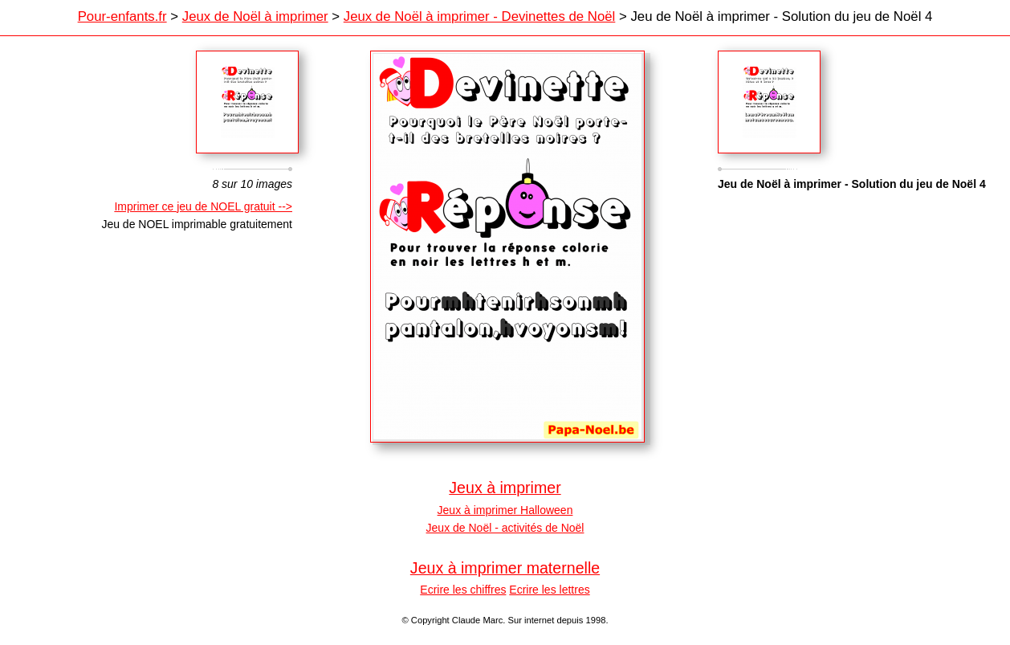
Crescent (247, 102)
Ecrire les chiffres (463, 589)
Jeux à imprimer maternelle (505, 568)
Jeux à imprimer (504, 487)
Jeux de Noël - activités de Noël (505, 527)
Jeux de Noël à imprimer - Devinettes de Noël (480, 16)
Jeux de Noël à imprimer (255, 16)
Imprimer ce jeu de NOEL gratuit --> (203, 206)
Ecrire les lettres (549, 589)
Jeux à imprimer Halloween (505, 510)
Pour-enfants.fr (122, 16)
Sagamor (769, 102)
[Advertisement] (853, 336)
